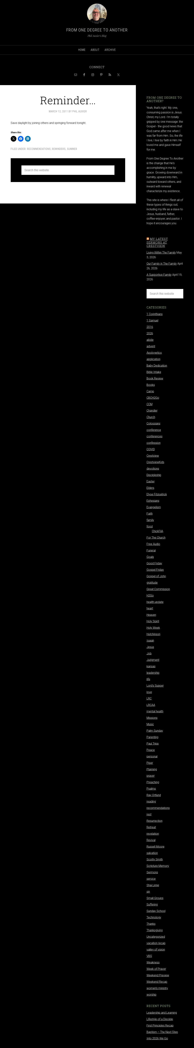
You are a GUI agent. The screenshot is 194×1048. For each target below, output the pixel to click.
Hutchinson (153, 634)
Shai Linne (153, 885)
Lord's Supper (155, 685)
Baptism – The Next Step (162, 1032)
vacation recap (156, 943)
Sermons (152, 872)
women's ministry (157, 988)
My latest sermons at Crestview (157, 242)
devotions (153, 468)
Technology (154, 917)
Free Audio (153, 544)
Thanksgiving (155, 930)
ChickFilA (157, 531)
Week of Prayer (156, 969)
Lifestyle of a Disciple (160, 1019)
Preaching (153, 782)
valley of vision (156, 949)
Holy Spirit (153, 621)
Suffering (152, 904)
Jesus (150, 647)
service (151, 878)
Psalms (151, 788)
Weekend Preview (158, 975)
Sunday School (156, 911)
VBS (149, 956)
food (150, 526)
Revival (151, 840)
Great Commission (158, 589)
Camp (150, 391)
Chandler (152, 410)
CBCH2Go (153, 397)
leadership (153, 672)
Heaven (151, 615)
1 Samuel (152, 320)
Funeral (151, 550)
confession (153, 443)
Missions (152, 718)
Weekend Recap (157, 981)
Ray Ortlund (154, 795)
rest (149, 814)
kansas (151, 666)
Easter (151, 481)
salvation (152, 853)
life (148, 679)
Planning (152, 769)
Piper (150, 763)
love (149, 692)
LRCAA (151, 705)
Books (151, 385)
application (153, 359)
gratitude (152, 582)
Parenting (152, 737)
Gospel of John (156, 576)
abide (150, 340)
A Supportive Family (159, 274)
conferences (154, 436)
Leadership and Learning (162, 1012)
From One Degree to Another (97, 30)
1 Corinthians (155, 314)
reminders (59, 149)
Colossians (153, 423)
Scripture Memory (158, 866)
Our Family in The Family (162, 263)
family (150, 520)
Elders (150, 488)
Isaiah (150, 640)
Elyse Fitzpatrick (157, 494)
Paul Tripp (153, 743)
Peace (151, 750)
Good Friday (154, 563)
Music (150, 724)
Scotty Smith (155, 859)
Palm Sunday (155, 730)
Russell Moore (155, 846)
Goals (150, 557)
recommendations (39, 149)
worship (151, 994)
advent (151, 346)
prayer (151, 775)
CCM (149, 404)
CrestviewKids (155, 462)
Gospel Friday (155, 569)
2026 (150, 333)
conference (154, 430)
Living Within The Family (161, 252)
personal (152, 756)
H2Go (150, 595)
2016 (150, 327)
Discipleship (154, 475)
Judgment (153, 660)
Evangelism (154, 507)
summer (72, 149)
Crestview (153, 455)
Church (151, 417)
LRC (149, 698)
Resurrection (154, 821)
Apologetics (154, 352)
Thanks (151, 924)
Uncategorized (156, 936)
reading (151, 801)
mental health (155, 711)
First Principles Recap (160, 1025)
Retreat (151, 827)
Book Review (155, 378)
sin (148, 891)
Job (149, 653)
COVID (151, 449)
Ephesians (153, 500)
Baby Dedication (157, 365)
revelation (153, 833)
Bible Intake (154, 372)
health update (155, 602)
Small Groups (155, 898)
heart (150, 608)
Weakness (153, 962)
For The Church (156, 537)
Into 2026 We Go (157, 1038)
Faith (150, 513)
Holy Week (153, 627)
